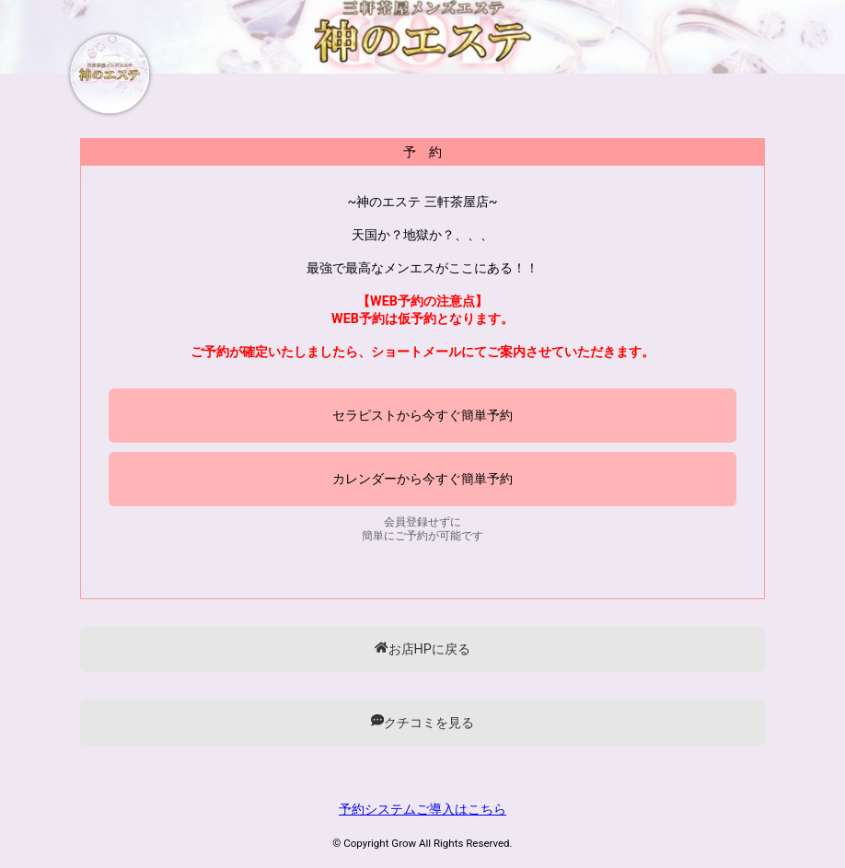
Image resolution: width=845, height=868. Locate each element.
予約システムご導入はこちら (422, 809)
